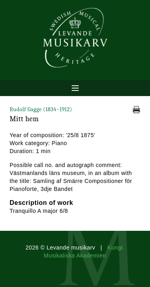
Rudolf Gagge (41, 109)
